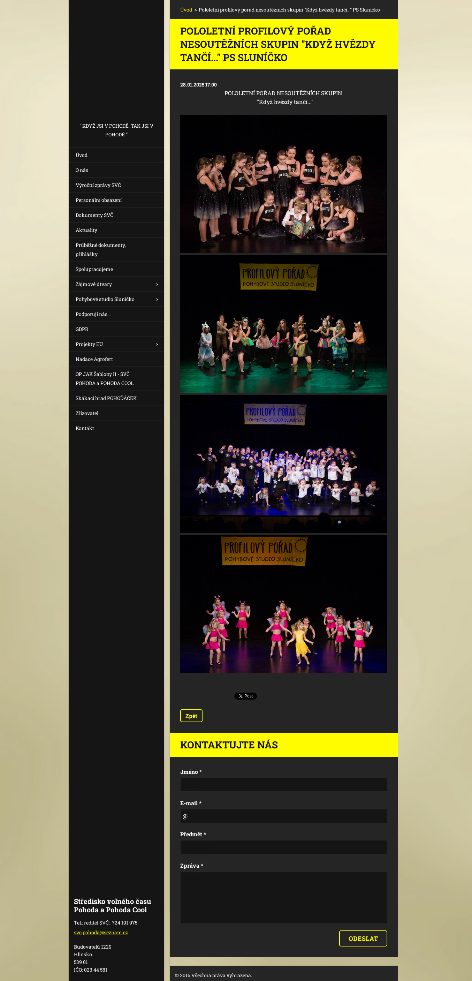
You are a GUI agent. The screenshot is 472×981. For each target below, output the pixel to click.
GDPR (82, 329)
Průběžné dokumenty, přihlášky (101, 249)
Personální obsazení (99, 200)
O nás (82, 170)
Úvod (81, 155)
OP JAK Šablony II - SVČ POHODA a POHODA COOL (105, 378)
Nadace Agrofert (94, 359)
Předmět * (193, 834)
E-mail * (190, 803)
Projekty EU (89, 344)
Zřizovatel (87, 413)
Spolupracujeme (94, 269)
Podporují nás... (93, 314)
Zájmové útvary (94, 284)
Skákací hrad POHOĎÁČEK (106, 398)
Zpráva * (191, 865)
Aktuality (86, 230)
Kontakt (85, 428)
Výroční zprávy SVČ (98, 185)
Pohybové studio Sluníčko (105, 299)
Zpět (191, 715)
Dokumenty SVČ (94, 215)
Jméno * (191, 771)
